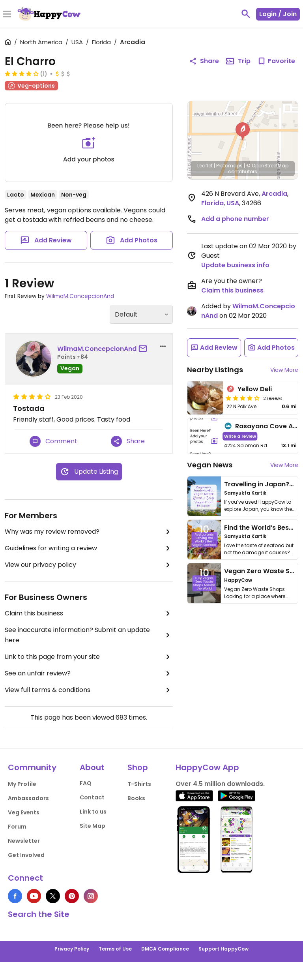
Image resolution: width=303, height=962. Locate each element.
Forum (17, 827)
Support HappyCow (223, 948)
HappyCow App (207, 767)
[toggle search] (246, 14)
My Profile (22, 784)
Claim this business (89, 613)
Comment (53, 441)
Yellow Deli (255, 389)
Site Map (92, 826)
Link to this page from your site (89, 657)
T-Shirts (139, 784)
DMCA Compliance (165, 948)
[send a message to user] (144, 349)
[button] (243, 131)
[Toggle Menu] (7, 14)
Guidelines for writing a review (89, 548)
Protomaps (229, 165)
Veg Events (23, 812)
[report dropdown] (163, 346)
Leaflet (205, 165)
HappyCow (238, 580)
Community (32, 767)
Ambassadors (28, 798)
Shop (137, 767)
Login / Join (278, 14)
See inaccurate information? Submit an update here (89, 635)
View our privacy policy (89, 565)
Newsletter (24, 841)
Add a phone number (235, 218)
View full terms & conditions (89, 690)
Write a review (240, 436)
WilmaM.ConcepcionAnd (80, 296)
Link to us (93, 812)
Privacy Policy (71, 948)
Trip (238, 61)
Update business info (235, 265)
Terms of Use (115, 948)
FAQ (86, 783)
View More (284, 370)
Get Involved (26, 855)
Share (128, 441)
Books (136, 798)
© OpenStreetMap (267, 165)
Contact (92, 797)
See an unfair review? (89, 673)
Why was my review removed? (89, 531)
